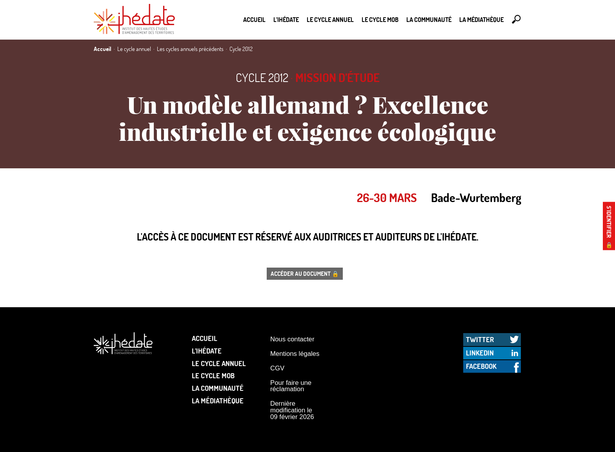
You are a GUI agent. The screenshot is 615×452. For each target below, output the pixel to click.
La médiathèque (481, 19)
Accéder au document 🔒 (305, 273)
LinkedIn (480, 352)
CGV (277, 368)
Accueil (254, 19)
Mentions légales (294, 353)
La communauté (428, 19)
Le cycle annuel (330, 19)
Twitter (480, 339)
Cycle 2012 (262, 77)
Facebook (481, 366)
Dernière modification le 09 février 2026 (292, 410)
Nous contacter (292, 339)
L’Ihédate (286, 19)
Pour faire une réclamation (290, 386)
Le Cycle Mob (380, 19)
